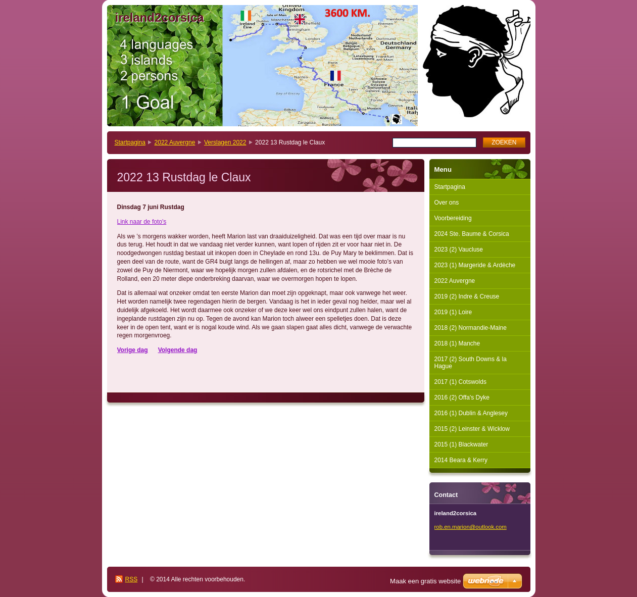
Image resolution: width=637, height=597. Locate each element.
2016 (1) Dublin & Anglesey (471, 413)
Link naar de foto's (142, 221)
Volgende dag (178, 350)
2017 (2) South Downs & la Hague (470, 363)
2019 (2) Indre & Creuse (467, 296)
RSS (131, 579)
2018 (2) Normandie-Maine (470, 327)
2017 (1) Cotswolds (460, 381)
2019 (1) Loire (453, 312)
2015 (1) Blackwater (461, 444)
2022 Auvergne (175, 142)
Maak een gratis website (425, 581)
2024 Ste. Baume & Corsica (471, 233)
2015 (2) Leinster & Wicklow (472, 428)
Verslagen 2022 (225, 142)
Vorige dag (132, 350)
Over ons (446, 202)
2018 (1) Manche (457, 343)
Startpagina (130, 142)
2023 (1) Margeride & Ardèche (475, 265)
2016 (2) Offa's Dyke (461, 397)
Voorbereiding (453, 218)
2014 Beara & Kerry (460, 460)
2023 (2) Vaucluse (458, 249)
